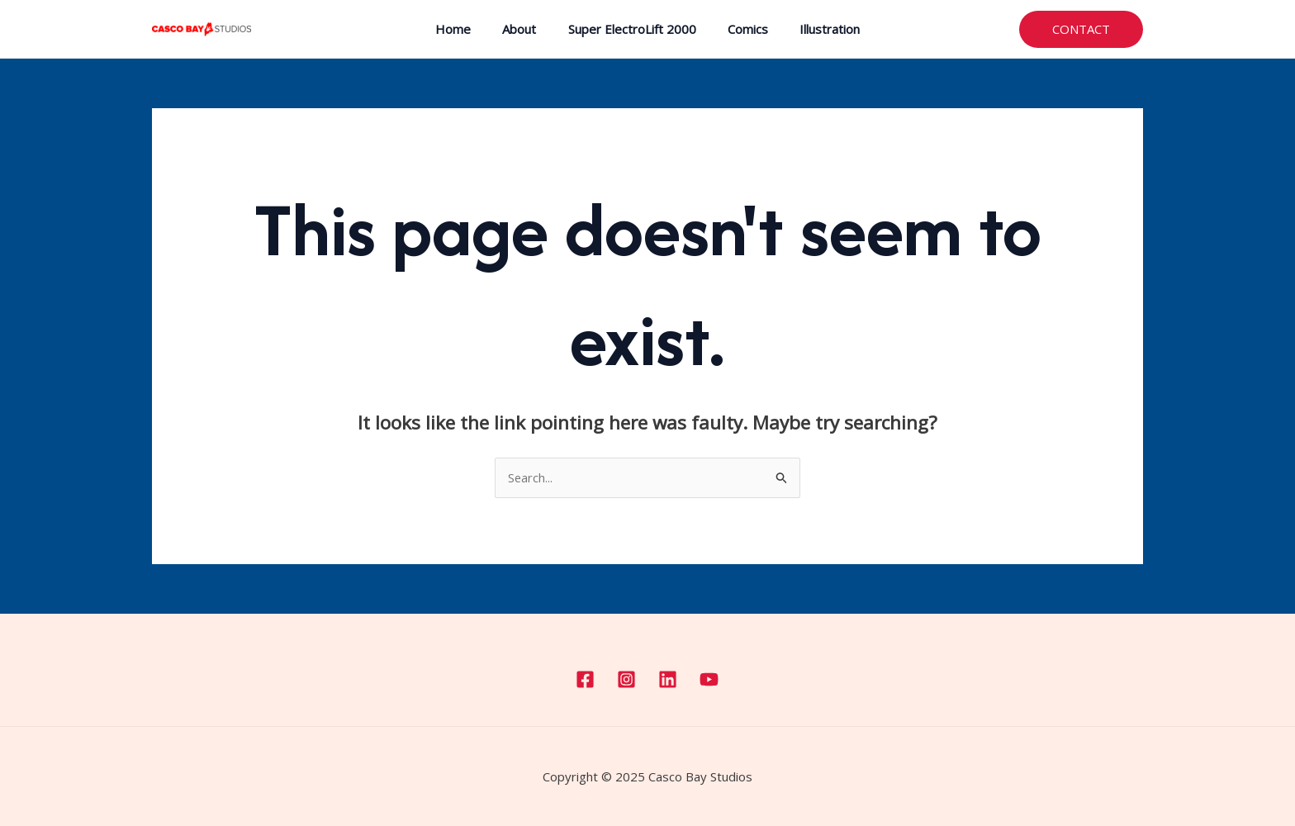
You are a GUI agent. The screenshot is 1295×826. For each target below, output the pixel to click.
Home (467, 29)
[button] (1081, 29)
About (526, 29)
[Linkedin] (667, 679)
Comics (741, 29)
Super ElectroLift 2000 (632, 29)
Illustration (816, 29)
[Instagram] (626, 679)
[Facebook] (585, 679)
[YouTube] (709, 679)
